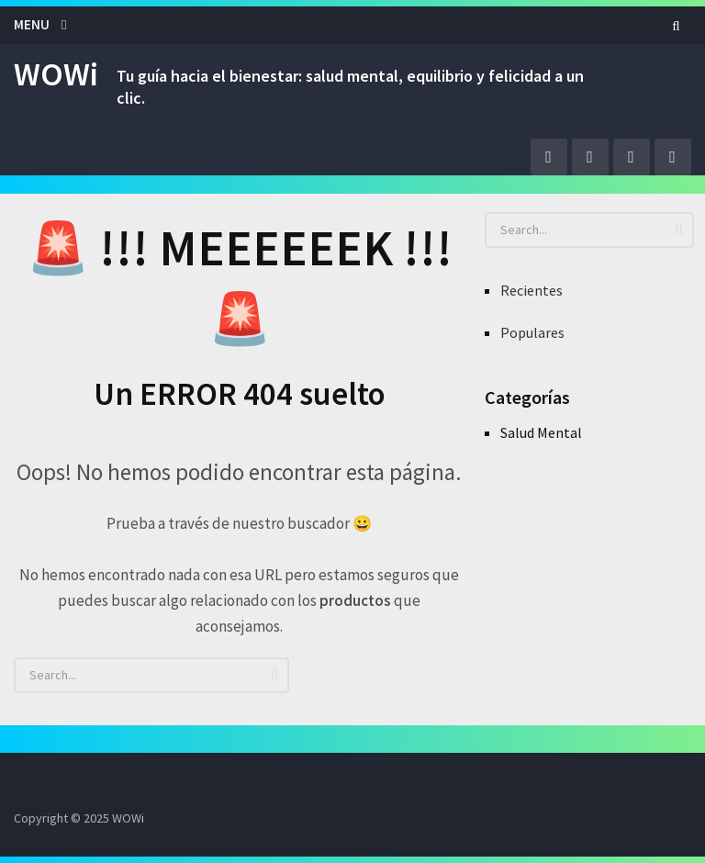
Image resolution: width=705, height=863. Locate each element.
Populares (532, 332)
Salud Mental (541, 432)
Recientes (531, 290)
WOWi (56, 74)
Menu (32, 24)
